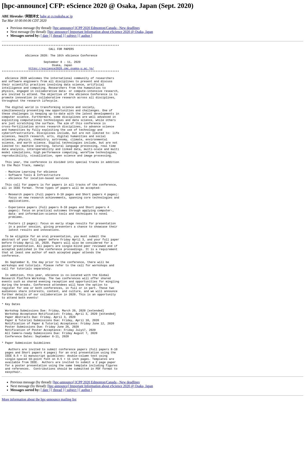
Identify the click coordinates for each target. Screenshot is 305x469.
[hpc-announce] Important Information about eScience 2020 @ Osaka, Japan (100, 32)
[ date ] (45, 35)
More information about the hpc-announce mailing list (39, 465)
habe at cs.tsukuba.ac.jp (56, 16)
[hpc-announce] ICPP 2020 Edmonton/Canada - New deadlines (96, 28)
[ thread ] (57, 35)
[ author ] (85, 35)
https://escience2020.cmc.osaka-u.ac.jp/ (61, 73)
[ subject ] (71, 35)
